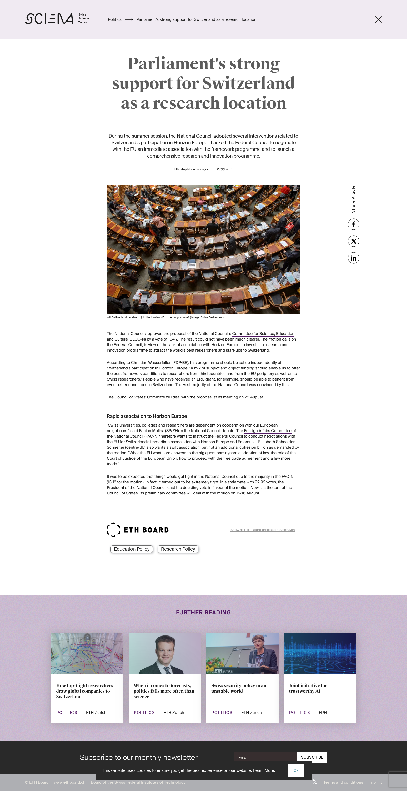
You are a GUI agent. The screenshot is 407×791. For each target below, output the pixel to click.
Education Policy (131, 549)
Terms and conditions (343, 782)
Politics (115, 19)
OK (296, 771)
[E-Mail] (265, 757)
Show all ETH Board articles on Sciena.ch (262, 530)
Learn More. (264, 770)
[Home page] (62, 19)
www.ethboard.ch (70, 782)
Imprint (375, 782)
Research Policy (178, 549)
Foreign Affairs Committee (268, 430)
